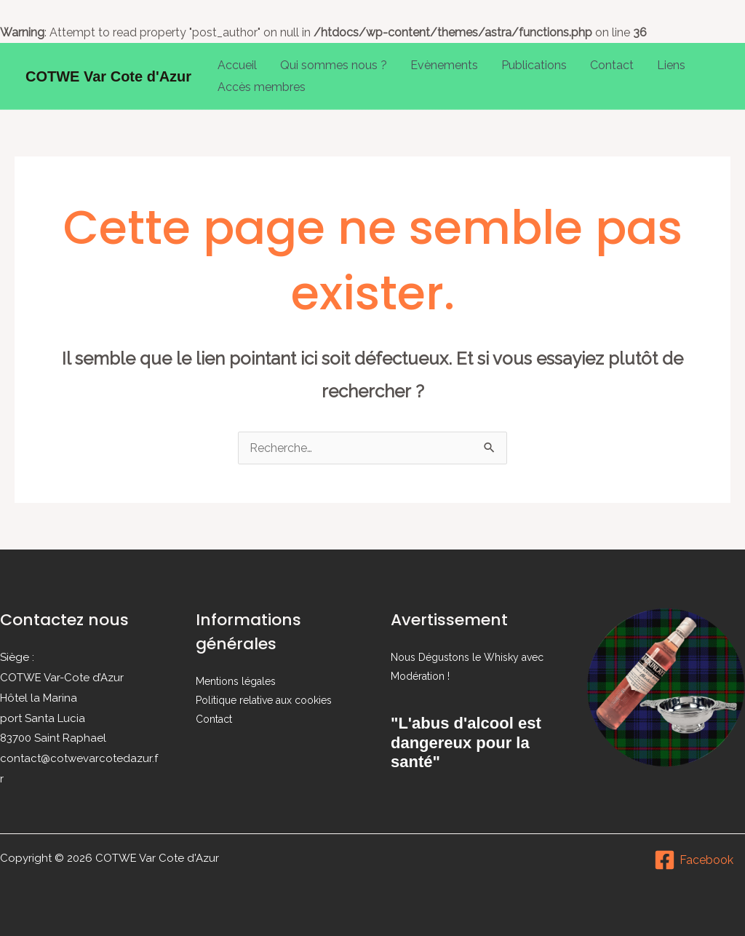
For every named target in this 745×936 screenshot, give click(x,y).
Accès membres (262, 87)
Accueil (237, 65)
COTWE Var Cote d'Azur (108, 76)
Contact (612, 65)
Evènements (444, 65)
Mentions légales (236, 681)
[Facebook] (693, 859)
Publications (534, 65)
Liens (671, 65)
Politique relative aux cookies (264, 700)
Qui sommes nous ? (333, 65)
